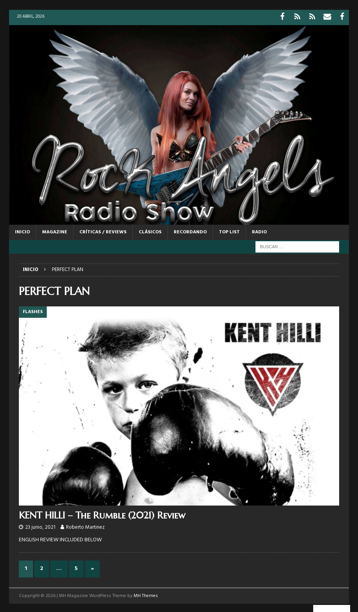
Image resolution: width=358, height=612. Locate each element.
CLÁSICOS (150, 230)
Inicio (22, 230)
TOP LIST (229, 230)
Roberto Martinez (85, 526)
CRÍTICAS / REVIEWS (103, 230)
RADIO (259, 230)
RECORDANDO (190, 230)
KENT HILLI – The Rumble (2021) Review (102, 514)
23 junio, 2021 (40, 526)
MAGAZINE (54, 230)
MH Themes (146, 594)
